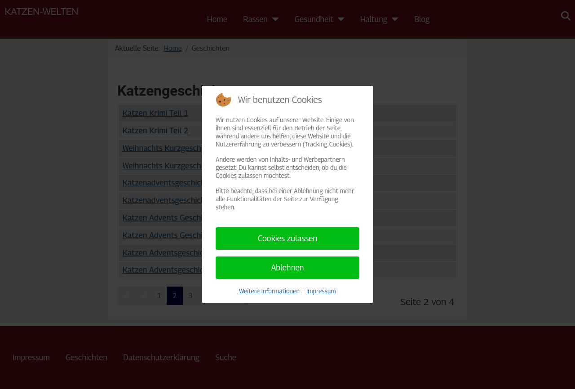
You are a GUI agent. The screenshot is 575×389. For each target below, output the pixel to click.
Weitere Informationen (269, 291)
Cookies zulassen (288, 238)
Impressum (321, 291)
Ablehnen (287, 267)
